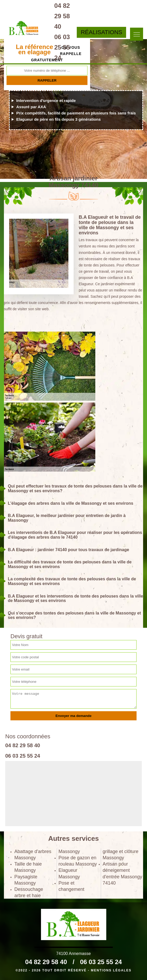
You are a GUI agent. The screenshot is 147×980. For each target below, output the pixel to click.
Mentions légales (111, 970)
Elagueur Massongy (69, 873)
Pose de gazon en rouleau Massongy (77, 861)
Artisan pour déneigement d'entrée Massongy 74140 (122, 873)
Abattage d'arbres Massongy (32, 854)
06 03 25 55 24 (62, 47)
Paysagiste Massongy (25, 880)
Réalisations (101, 32)
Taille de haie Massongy (28, 867)
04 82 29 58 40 (62, 16)
